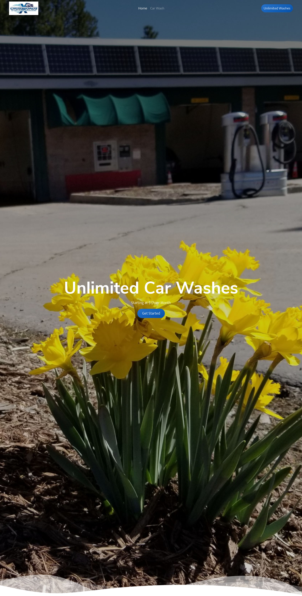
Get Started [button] (151, 313)
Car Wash (157, 8)
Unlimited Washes (277, 8)
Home (142, 8)
